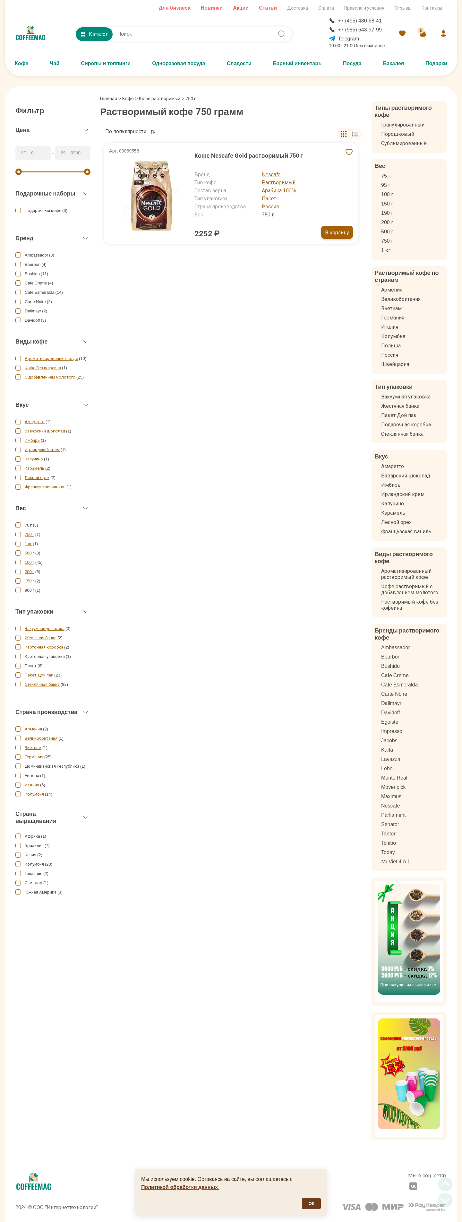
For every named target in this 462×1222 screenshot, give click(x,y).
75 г (385, 176)
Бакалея (393, 63)
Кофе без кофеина (43, 367)
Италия (32, 784)
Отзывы (403, 8)
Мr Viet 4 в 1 (395, 862)
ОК (311, 1203)
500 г (29, 553)
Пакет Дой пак (39, 675)
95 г (385, 185)
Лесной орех (37, 477)
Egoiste (389, 722)
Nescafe (271, 174)
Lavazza (390, 759)
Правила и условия (364, 8)
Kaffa (387, 750)
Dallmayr (391, 703)
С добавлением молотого (50, 377)
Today (388, 852)
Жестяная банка (40, 637)
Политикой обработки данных (180, 1187)
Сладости (239, 63)
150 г (29, 581)
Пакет (269, 199)
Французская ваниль (45, 486)
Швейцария (395, 364)
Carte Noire (394, 694)
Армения (33, 729)
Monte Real (394, 778)
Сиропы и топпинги (106, 63)
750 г (29, 534)
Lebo (387, 768)
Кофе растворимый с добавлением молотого (409, 589)
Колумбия (34, 794)
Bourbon (391, 657)
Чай (54, 63)
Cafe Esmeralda (399, 685)
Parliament (393, 815)
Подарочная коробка (406, 425)
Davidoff (390, 713)
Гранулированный (402, 125)
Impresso (391, 731)
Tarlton (389, 834)
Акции (241, 8)
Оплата (326, 8)
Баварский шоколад (45, 431)
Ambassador (395, 647)
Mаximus (391, 796)
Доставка (297, 8)
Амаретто (35, 421)
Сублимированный (404, 143)
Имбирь (32, 440)
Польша (391, 346)
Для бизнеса (175, 8)
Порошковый (397, 134)
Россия (270, 207)
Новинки (212, 8)
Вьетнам (33, 747)
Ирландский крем (42, 449)
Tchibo (388, 843)
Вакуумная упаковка (44, 628)
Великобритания (41, 738)
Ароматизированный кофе (51, 358)
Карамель (34, 468)
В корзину (337, 233)
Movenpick (393, 787)
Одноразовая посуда (178, 63)
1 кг (28, 543)
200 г (29, 571)
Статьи (268, 8)
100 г (29, 562)
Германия (34, 757)
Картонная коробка (44, 647)
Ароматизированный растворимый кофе (406, 574)
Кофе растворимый (159, 98)
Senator (390, 824)
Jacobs (389, 741)
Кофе (21, 63)
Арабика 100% (279, 191)
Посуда (352, 63)
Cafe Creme (395, 675)
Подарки (436, 63)
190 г (387, 213)
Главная (110, 98)
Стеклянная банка (42, 684)
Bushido (390, 666)
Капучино (34, 459)
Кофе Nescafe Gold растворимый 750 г (248, 155)
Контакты (432, 8)
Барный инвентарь (297, 63)
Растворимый (278, 182)
